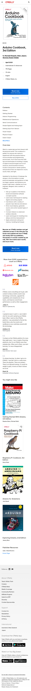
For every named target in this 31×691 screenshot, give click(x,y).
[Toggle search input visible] (29, 2)
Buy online (15, 98)
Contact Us (5, 611)
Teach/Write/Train (7, 581)
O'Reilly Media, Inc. (11, 79)
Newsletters (5, 614)
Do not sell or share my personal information (13, 674)
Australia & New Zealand (9, 628)
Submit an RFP (6, 597)
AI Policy (4, 619)
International (6, 624)
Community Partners (8, 592)
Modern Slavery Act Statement (10, 687)
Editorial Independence (8, 685)
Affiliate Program (7, 594)
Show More (6, 140)
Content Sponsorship (8, 602)
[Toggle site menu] (2, 2)
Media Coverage (7, 589)
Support (5, 608)
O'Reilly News (6, 587)
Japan (4, 630)
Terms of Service (6, 683)
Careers (4, 584)
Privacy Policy (6, 616)
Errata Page (6, 553)
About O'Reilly (7, 578)
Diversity (4, 600)
